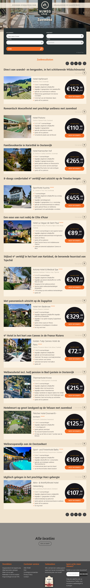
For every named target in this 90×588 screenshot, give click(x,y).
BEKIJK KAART (45, 550)
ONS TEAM (27, 574)
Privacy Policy (28, 581)
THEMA (48, 45)
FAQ (25, 576)
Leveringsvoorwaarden (31, 579)
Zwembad (51, 49)
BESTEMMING (9, 39)
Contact (26, 583)
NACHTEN (8, 45)
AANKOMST (49, 39)
